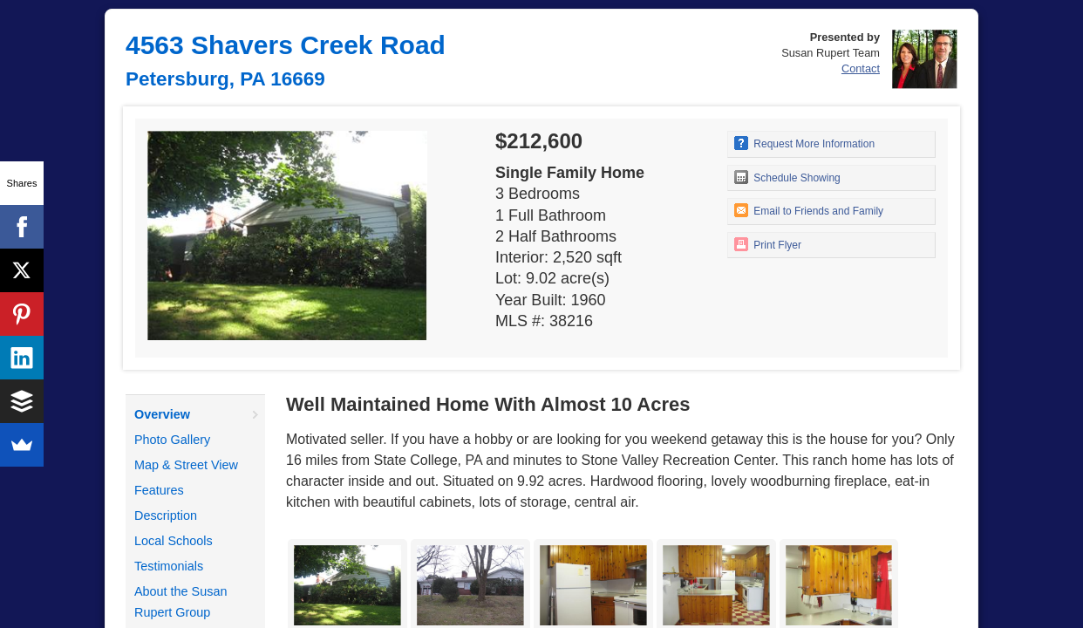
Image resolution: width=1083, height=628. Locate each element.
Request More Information (804, 143)
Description (165, 515)
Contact (860, 68)
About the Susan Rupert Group (180, 601)
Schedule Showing (787, 177)
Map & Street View (186, 465)
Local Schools (173, 541)
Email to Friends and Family (808, 210)
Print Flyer (767, 244)
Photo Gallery (172, 440)
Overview (162, 414)
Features (159, 490)
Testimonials (168, 566)
